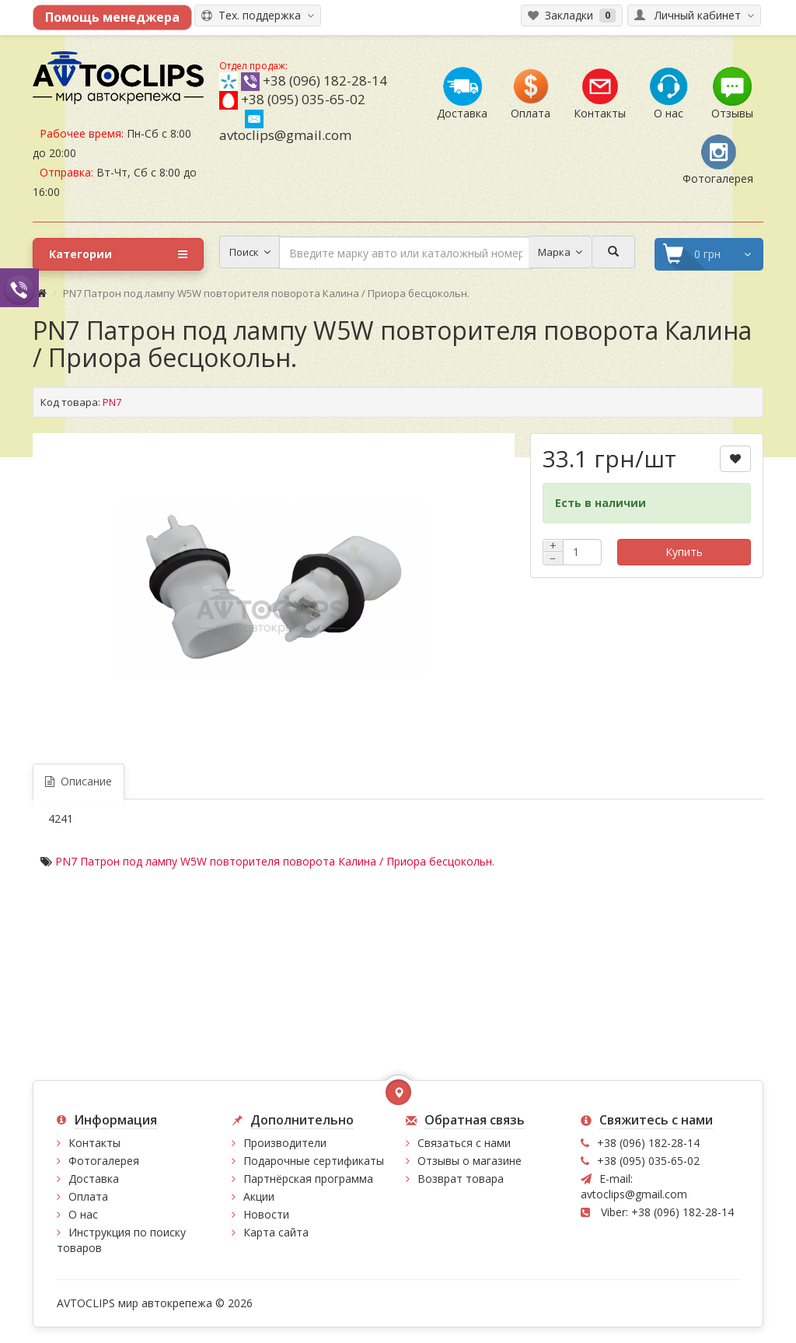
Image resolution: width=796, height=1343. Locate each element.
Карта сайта (276, 1232)
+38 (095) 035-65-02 (303, 99)
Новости (266, 1214)
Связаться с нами (464, 1142)
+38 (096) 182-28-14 (325, 80)
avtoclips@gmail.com (285, 127)
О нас (83, 1214)
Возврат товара (460, 1178)
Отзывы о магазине (469, 1160)
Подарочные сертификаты (313, 1160)
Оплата (88, 1196)
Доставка (93, 1178)
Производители (284, 1142)
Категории (118, 254)
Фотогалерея (103, 1160)
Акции (258, 1196)
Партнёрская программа (308, 1178)
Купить (684, 551)
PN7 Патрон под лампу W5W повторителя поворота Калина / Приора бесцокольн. (274, 861)
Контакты (94, 1142)
